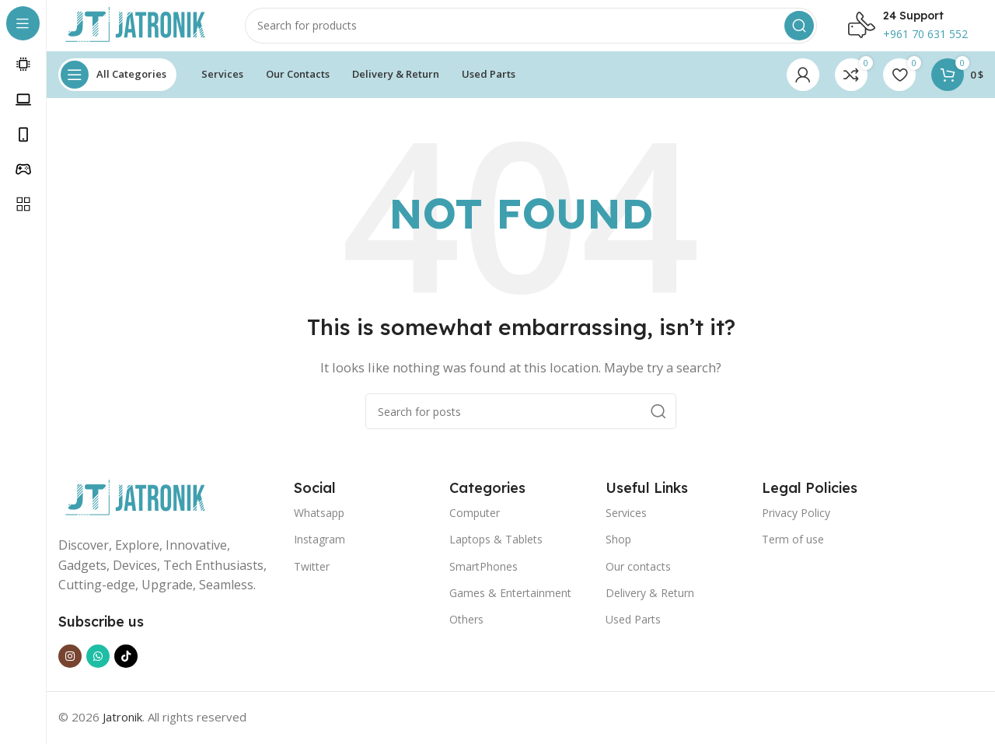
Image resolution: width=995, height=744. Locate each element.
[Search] (531, 31)
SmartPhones (483, 577)
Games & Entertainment (510, 603)
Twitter (312, 577)
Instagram (319, 550)
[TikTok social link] (126, 667)
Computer (474, 523)
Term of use (793, 550)
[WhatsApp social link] (98, 667)
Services (626, 523)
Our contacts (638, 577)
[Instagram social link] (70, 667)
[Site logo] (136, 29)
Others (466, 630)
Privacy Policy (796, 523)
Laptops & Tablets (496, 550)
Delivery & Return (650, 603)
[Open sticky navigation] (117, 85)
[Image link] (136, 508)
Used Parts (633, 630)
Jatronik (122, 728)
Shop (618, 550)
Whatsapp (319, 523)
